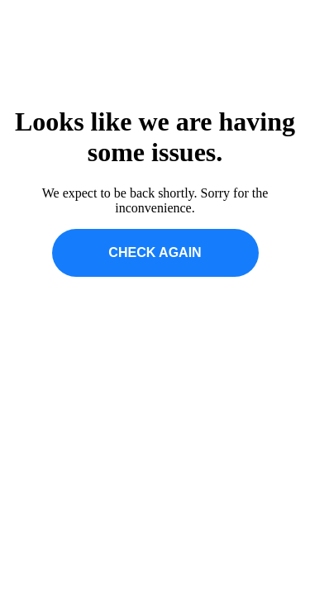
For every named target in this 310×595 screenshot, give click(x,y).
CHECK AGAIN (154, 252)
